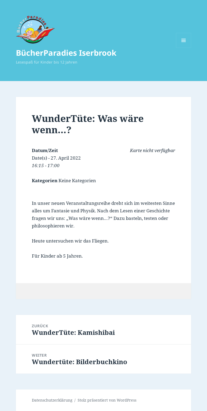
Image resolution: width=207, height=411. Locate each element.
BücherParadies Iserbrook (66, 52)
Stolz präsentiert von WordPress (107, 400)
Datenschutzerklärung (52, 400)
